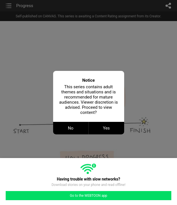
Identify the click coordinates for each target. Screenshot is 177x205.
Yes (106, 128)
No (70, 128)
